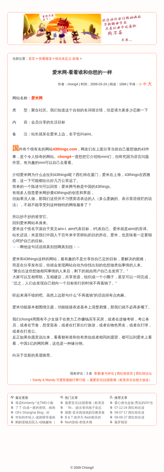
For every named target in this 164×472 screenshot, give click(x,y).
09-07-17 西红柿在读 (129, 412)
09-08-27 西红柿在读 (129, 417)
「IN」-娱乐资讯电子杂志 (83, 408)
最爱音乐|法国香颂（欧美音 (84, 403)
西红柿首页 (125, 373)
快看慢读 (45, 59)
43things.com (65, 149)
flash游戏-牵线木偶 (78, 422)
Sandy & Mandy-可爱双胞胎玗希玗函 (58, 380)
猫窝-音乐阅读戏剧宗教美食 (85, 412)
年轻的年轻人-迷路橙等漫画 (35, 417)
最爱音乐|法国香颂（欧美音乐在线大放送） (121, 380)
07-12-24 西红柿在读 (129, 408)
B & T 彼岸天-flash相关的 (83, 417)
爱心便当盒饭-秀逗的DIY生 (133, 403)
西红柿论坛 (144, 373)
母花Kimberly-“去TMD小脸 (34, 403)
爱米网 (37, 98)
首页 (32, 59)
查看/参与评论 (104, 373)
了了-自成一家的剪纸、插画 (35, 408)
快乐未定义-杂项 (67, 59)
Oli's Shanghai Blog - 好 (32, 412)
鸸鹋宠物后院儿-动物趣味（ (35, 422)
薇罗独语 (120, 422)
